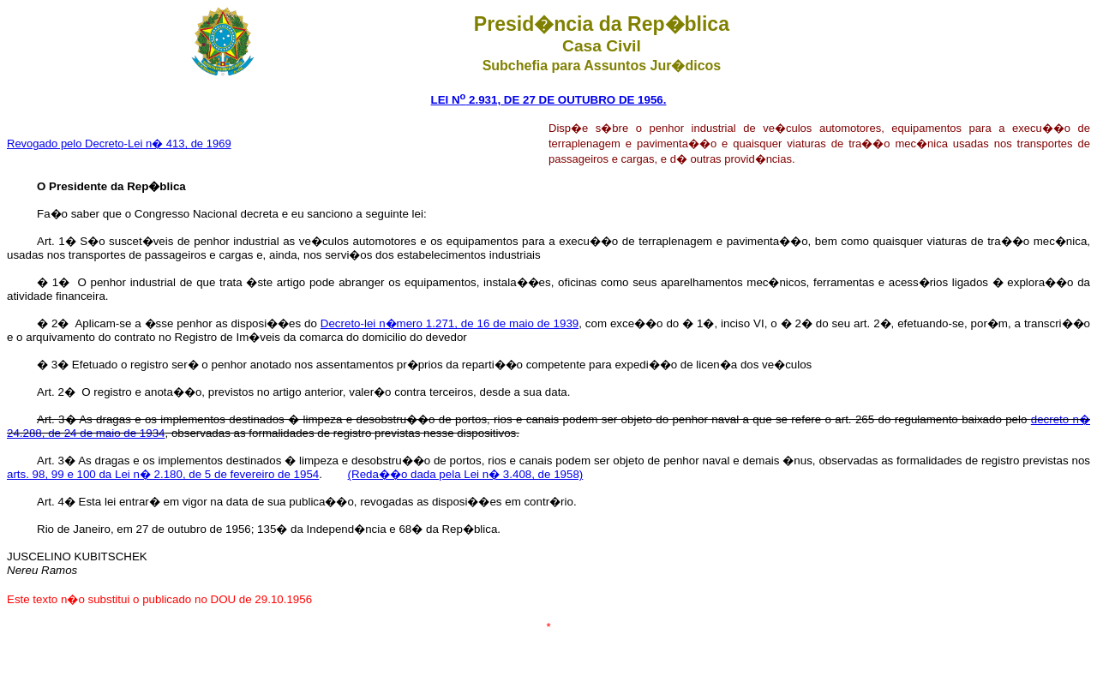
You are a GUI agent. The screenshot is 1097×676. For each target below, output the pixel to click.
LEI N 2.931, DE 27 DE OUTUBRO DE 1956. (549, 99)
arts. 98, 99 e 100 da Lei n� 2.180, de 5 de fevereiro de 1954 (163, 474)
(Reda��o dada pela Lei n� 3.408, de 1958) (466, 474)
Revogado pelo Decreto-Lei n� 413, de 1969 (119, 143)
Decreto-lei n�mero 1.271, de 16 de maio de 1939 (449, 323)
